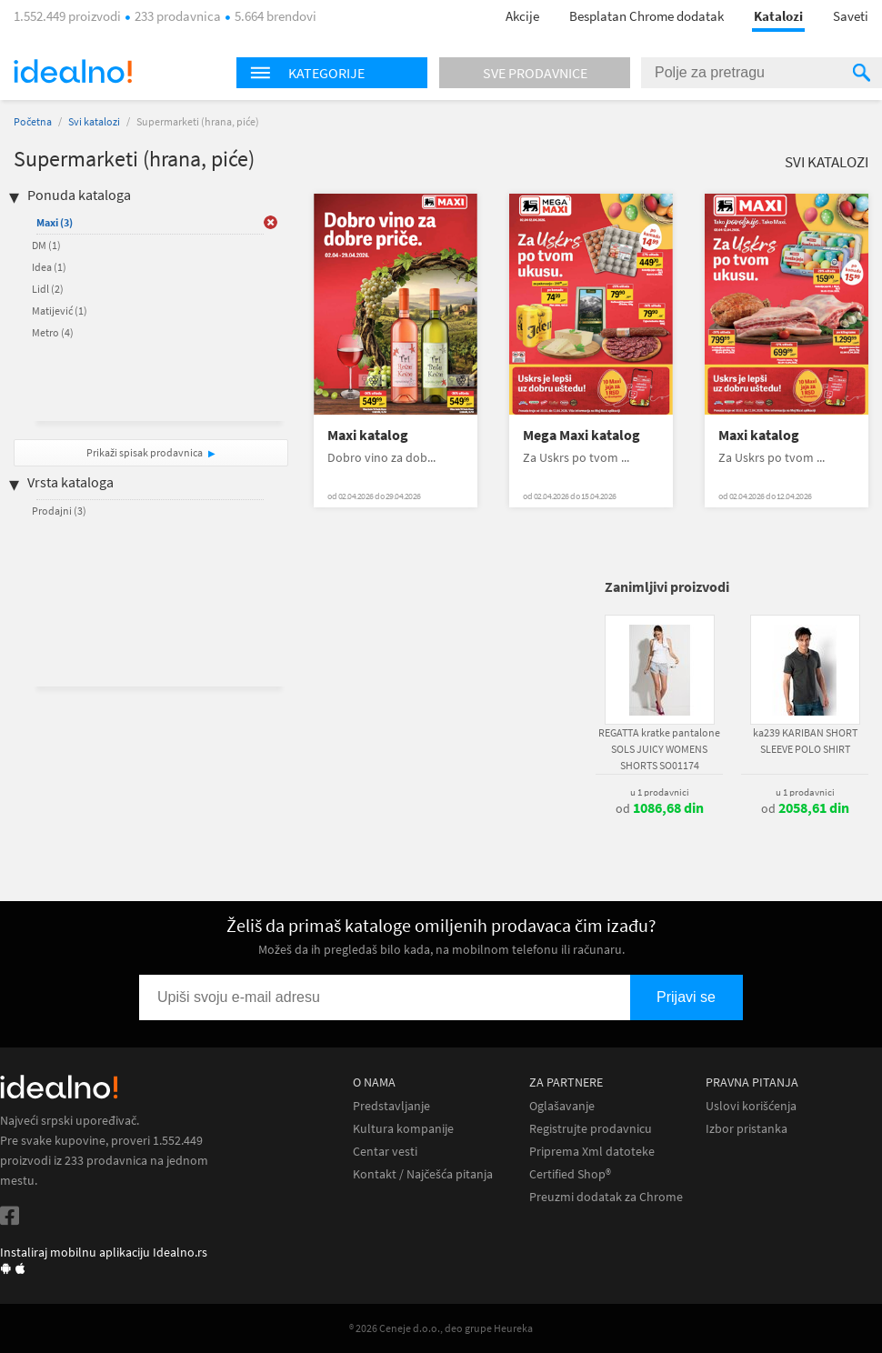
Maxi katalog (367, 435)
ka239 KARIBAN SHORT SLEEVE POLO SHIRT (805, 741)
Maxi (54, 222)
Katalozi (778, 16)
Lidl (48, 289)
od (660, 808)
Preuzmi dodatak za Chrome (606, 1197)
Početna (33, 121)
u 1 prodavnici (659, 792)
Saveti (850, 16)
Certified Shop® (570, 1174)
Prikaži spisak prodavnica (144, 452)
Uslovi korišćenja (751, 1106)
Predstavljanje (391, 1106)
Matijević (59, 310)
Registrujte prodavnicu (590, 1129)
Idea (49, 267)
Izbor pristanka (746, 1129)
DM (46, 245)
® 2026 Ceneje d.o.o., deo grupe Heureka (441, 1328)
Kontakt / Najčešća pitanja (423, 1174)
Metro (53, 332)
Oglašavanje (562, 1106)
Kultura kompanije (403, 1129)
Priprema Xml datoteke (592, 1151)
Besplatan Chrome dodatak (646, 16)
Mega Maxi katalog (581, 435)
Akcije (522, 16)
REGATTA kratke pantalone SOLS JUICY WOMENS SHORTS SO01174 (659, 749)
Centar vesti (385, 1151)
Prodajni (59, 510)
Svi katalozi (94, 121)
